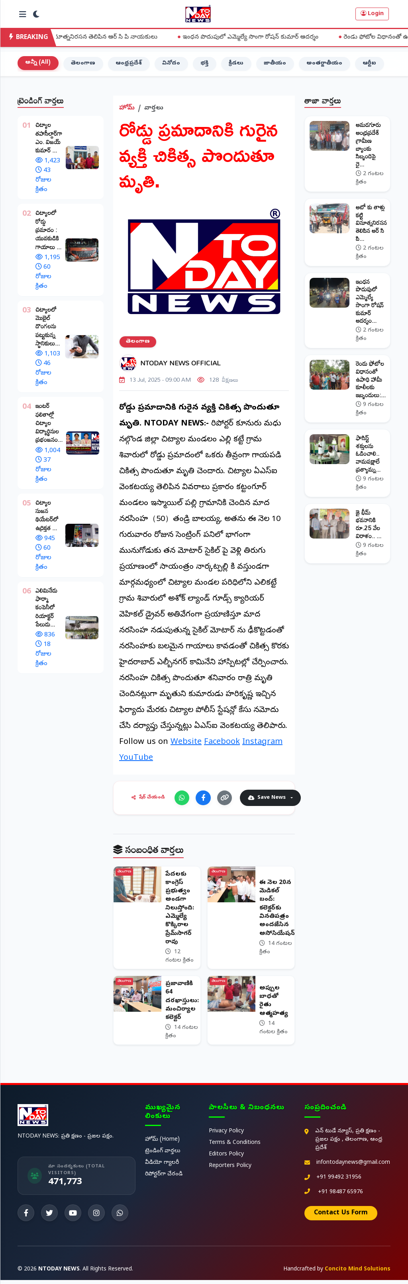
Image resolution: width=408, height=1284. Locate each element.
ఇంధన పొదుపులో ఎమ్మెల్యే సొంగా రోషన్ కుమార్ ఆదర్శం (274, 37)
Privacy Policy (226, 1135)
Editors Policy (226, 1158)
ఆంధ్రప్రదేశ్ (130, 65)
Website (186, 744)
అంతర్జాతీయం (328, 65)
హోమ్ (127, 110)
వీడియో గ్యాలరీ (162, 1167)
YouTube (136, 760)
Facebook (222, 744)
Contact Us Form (341, 1217)
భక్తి (206, 65)
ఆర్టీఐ (374, 65)
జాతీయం (278, 65)
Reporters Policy (230, 1170)
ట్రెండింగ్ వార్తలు (162, 1155)
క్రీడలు (238, 65)
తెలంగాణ (84, 65)
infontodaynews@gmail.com (353, 1167)
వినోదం (173, 65)
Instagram (262, 744)
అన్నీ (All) (38, 64)
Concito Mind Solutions (357, 1273)
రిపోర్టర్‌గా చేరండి (163, 1179)
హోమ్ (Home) (162, 1144)
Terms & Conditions (235, 1147)
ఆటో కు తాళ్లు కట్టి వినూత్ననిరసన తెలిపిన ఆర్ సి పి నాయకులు (104, 37)
